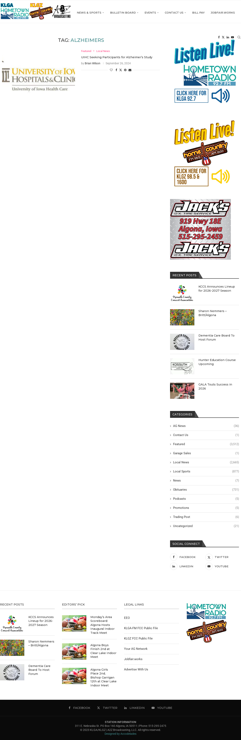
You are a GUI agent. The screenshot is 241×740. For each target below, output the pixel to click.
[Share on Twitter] (120, 70)
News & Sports (60, 37)
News (206, 481)
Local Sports (206, 471)
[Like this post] (111, 70)
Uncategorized (206, 526)
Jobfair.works (194, 37)
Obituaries (206, 490)
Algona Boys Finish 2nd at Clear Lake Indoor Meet (103, 651)
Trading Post (206, 517)
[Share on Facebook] (116, 70)
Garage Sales (206, 453)
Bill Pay (169, 37)
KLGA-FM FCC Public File (141, 628)
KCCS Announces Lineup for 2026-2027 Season (216, 288)
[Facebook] (219, 37)
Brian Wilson (92, 63)
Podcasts (206, 499)
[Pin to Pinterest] (125, 70)
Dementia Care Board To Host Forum (216, 337)
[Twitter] (223, 37)
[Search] (239, 37)
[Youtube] (232, 37)
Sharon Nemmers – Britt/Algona (212, 313)
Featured (206, 444)
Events (121, 37)
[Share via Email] (130, 70)
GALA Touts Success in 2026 (215, 386)
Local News (206, 462)
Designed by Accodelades (120, 733)
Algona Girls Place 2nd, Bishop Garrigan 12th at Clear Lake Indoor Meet (103, 677)
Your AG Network (136, 649)
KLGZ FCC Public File (138, 638)
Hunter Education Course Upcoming (217, 362)
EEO (127, 618)
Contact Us (145, 37)
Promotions (206, 508)
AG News (206, 426)
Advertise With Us (136, 669)
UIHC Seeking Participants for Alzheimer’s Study (116, 57)
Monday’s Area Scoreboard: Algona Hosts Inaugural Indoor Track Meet (102, 625)
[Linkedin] (228, 37)
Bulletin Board (94, 37)
